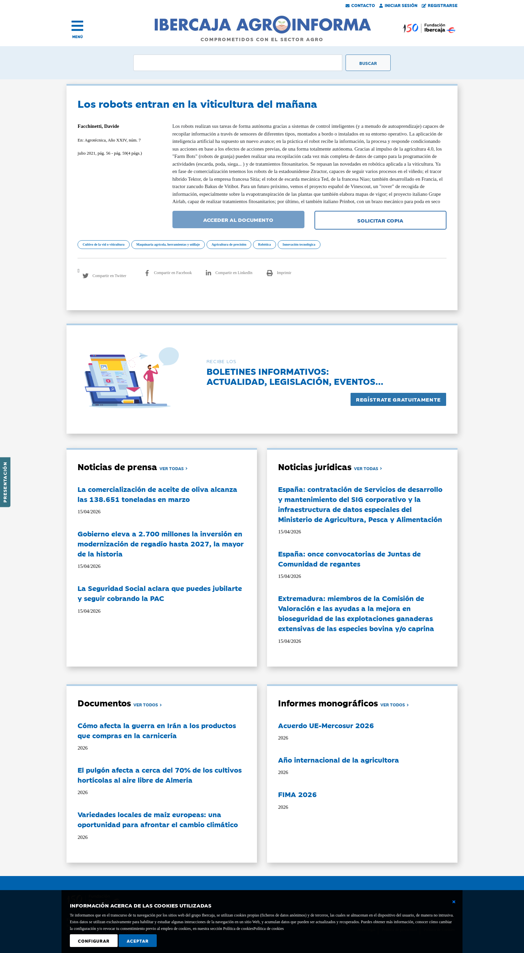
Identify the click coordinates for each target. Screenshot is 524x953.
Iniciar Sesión (398, 5)
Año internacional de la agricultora (338, 760)
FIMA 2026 (297, 794)
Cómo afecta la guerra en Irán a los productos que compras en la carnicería (157, 730)
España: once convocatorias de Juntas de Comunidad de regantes (349, 558)
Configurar (94, 941)
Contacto (360, 5)
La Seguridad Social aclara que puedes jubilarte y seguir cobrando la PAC (160, 593)
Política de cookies (268, 928)
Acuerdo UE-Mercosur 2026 (326, 725)
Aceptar (138, 941)
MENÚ (77, 36)
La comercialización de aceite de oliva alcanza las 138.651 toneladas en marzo (157, 494)
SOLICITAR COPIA (380, 220)
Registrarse (440, 5)
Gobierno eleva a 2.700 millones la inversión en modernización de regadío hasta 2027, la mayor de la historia (161, 543)
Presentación (4, 482)
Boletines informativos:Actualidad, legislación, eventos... (295, 376)
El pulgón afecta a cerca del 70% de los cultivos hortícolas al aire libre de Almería (160, 775)
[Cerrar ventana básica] (453, 901)
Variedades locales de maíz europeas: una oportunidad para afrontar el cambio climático (158, 819)
